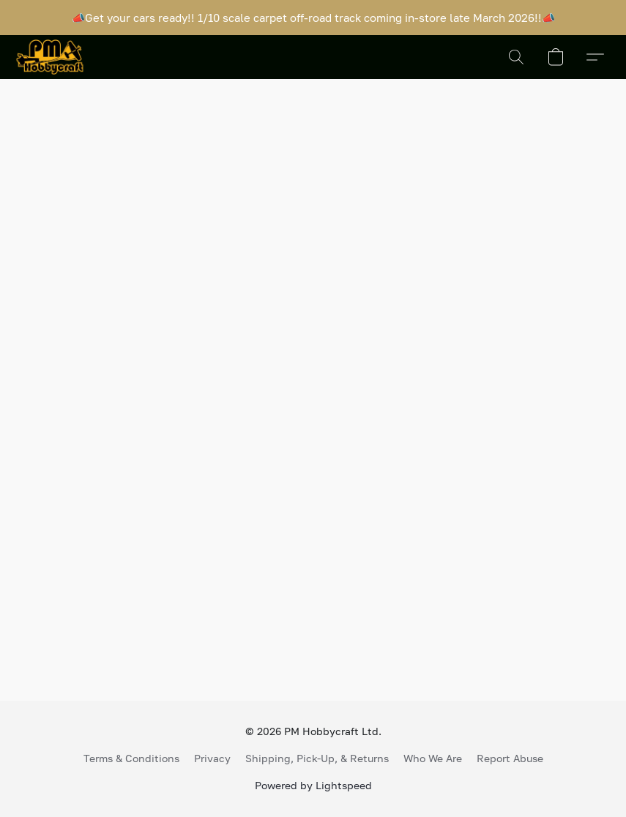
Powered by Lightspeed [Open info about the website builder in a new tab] (313, 785)
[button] (50, 57)
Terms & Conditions (131, 758)
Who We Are (432, 758)
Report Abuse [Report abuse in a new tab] (510, 758)
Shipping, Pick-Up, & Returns (317, 758)
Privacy (212, 758)
